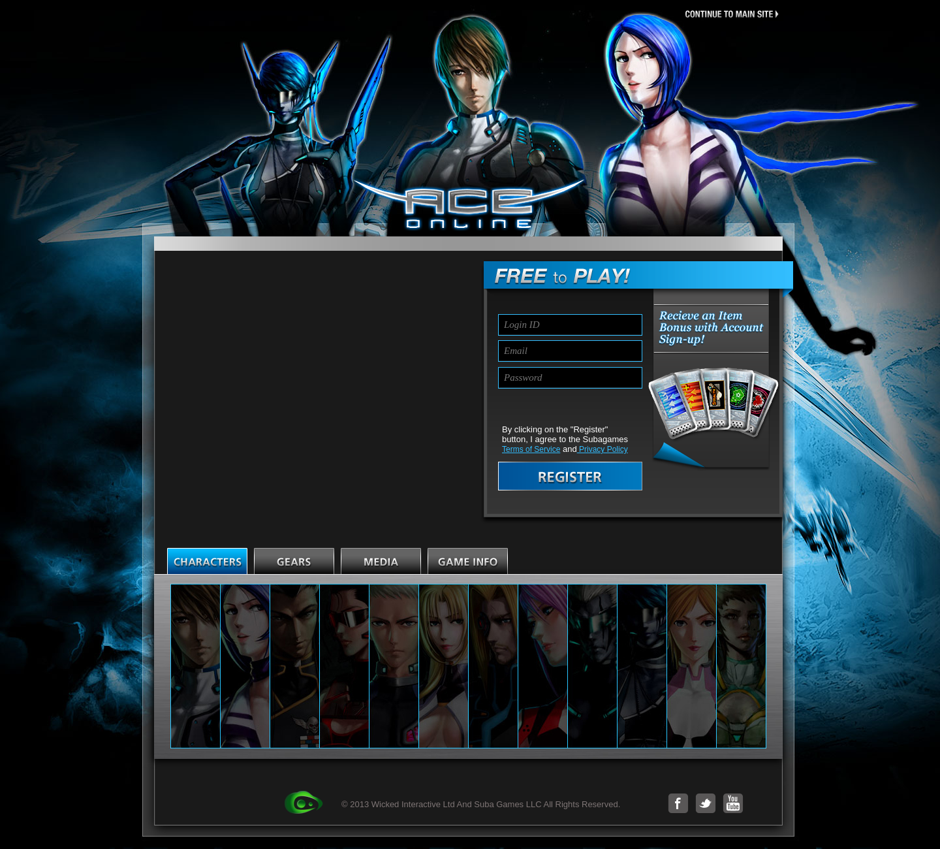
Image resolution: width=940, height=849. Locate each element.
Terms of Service (531, 449)
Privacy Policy (602, 449)
